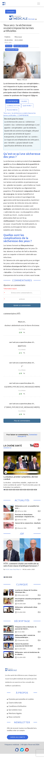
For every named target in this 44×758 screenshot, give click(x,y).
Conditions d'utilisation (17, 706)
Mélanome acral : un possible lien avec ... (27, 507)
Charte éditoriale (15, 703)
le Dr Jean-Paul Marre (13, 569)
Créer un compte (17, 737)
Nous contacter (14, 717)
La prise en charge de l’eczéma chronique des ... (26, 591)
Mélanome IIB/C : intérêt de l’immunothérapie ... (25, 636)
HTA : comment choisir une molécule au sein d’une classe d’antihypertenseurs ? (21, 564)
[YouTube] (27, 749)
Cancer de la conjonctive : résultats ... (28, 524)
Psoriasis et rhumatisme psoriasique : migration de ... (25, 515)
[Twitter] (22, 749)
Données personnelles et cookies (21, 699)
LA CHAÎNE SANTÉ (12, 445)
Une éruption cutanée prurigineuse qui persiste (28, 599)
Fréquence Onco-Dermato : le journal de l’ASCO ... (25, 628)
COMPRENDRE (12, 101)
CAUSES (24, 101)
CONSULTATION (13, 106)
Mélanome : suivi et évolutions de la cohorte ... (27, 653)
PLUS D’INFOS (12, 110)
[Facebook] (17, 749)
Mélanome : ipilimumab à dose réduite (26, 608)
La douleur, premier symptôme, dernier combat (20, 478)
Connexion (11, 12)
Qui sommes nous (15, 710)
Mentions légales (15, 713)
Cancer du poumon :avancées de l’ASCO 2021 (24, 645)
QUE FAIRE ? (27, 106)
